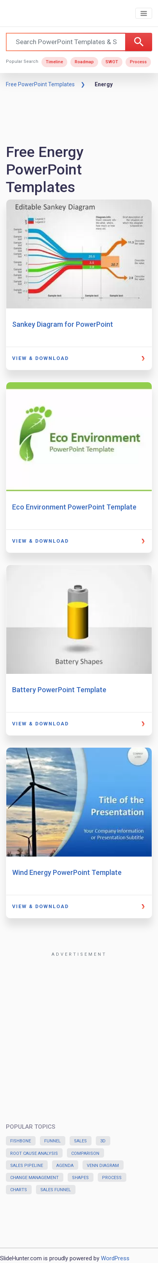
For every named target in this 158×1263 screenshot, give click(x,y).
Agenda (65, 1165)
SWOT (112, 61)
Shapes (80, 1177)
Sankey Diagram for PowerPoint (62, 324)
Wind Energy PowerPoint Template (67, 872)
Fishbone (20, 1141)
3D (103, 1141)
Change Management (34, 1177)
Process (138, 61)
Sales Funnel (55, 1189)
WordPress (115, 1258)
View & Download (40, 358)
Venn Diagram (103, 1165)
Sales (80, 1141)
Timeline (54, 61)
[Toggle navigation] (143, 13)
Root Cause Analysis (34, 1153)
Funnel (52, 1141)
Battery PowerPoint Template (59, 690)
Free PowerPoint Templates (40, 84)
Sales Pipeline (26, 1165)
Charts (18, 1189)
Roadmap (84, 61)
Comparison (85, 1153)
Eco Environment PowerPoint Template (74, 507)
